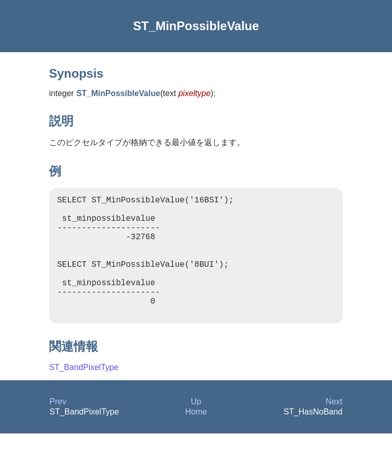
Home (196, 438)
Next (334, 428)
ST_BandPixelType (83, 393)
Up (196, 428)
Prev (58, 428)
